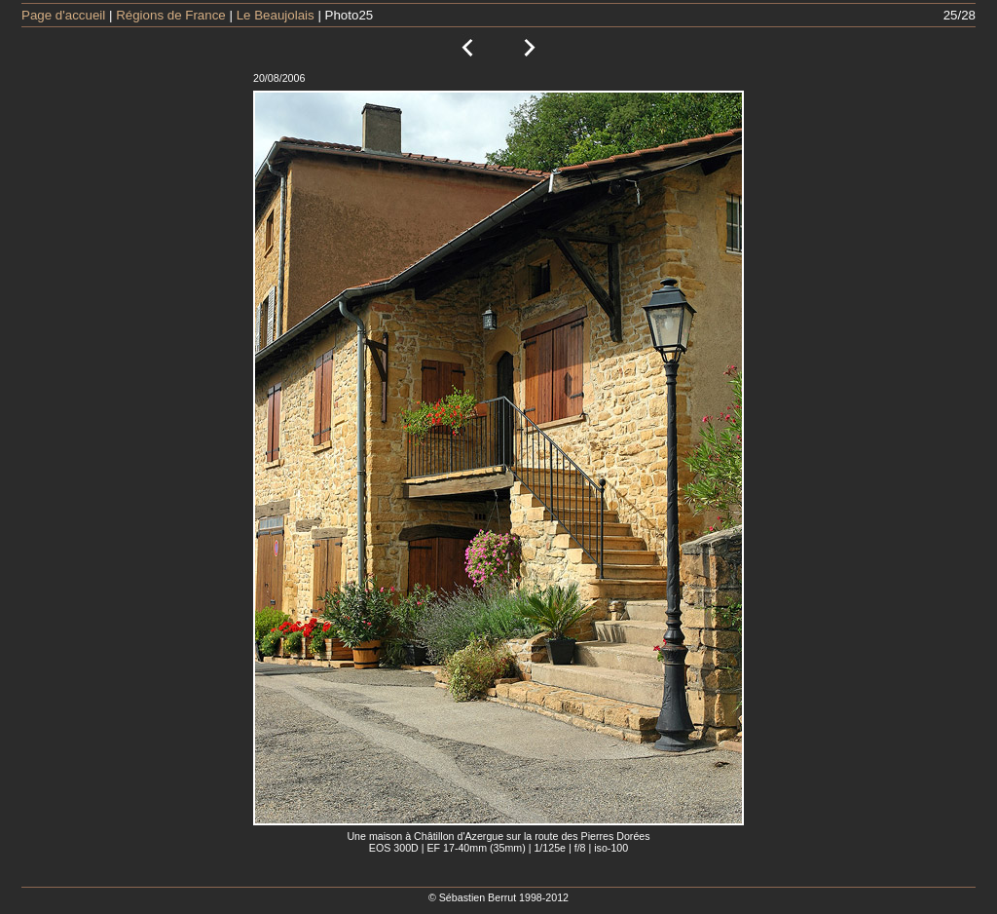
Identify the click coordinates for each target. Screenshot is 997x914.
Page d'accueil (63, 15)
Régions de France (171, 15)
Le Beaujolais (275, 15)
